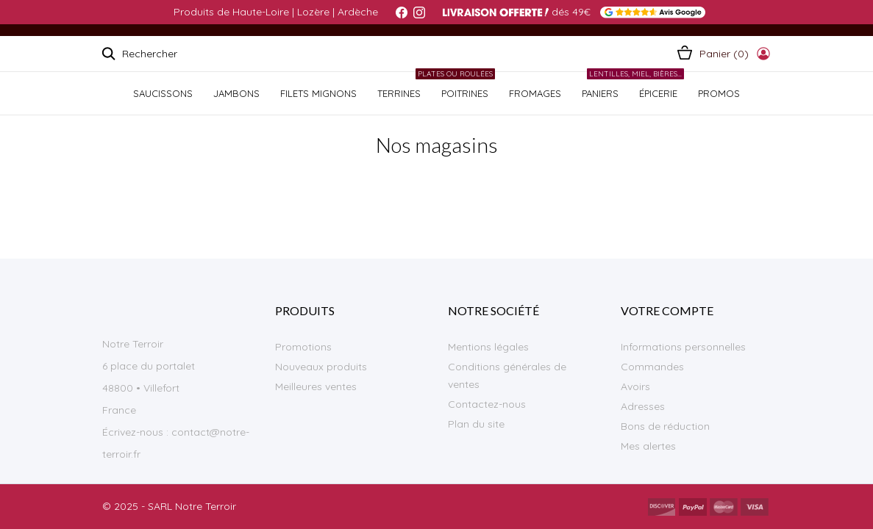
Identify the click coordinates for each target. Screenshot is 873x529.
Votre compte (667, 310)
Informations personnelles (683, 346)
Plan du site (476, 424)
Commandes (652, 366)
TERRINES (399, 93)
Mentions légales (488, 346)
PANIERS (600, 93)
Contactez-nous (487, 404)
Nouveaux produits (321, 366)
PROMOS (719, 93)
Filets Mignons (318, 93)
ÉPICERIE (656, 85)
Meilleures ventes (316, 386)
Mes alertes (648, 446)
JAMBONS (236, 93)
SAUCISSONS (163, 93)
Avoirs (635, 386)
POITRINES (463, 85)
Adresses (643, 406)
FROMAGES (535, 93)
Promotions (303, 346)
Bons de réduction (665, 426)
